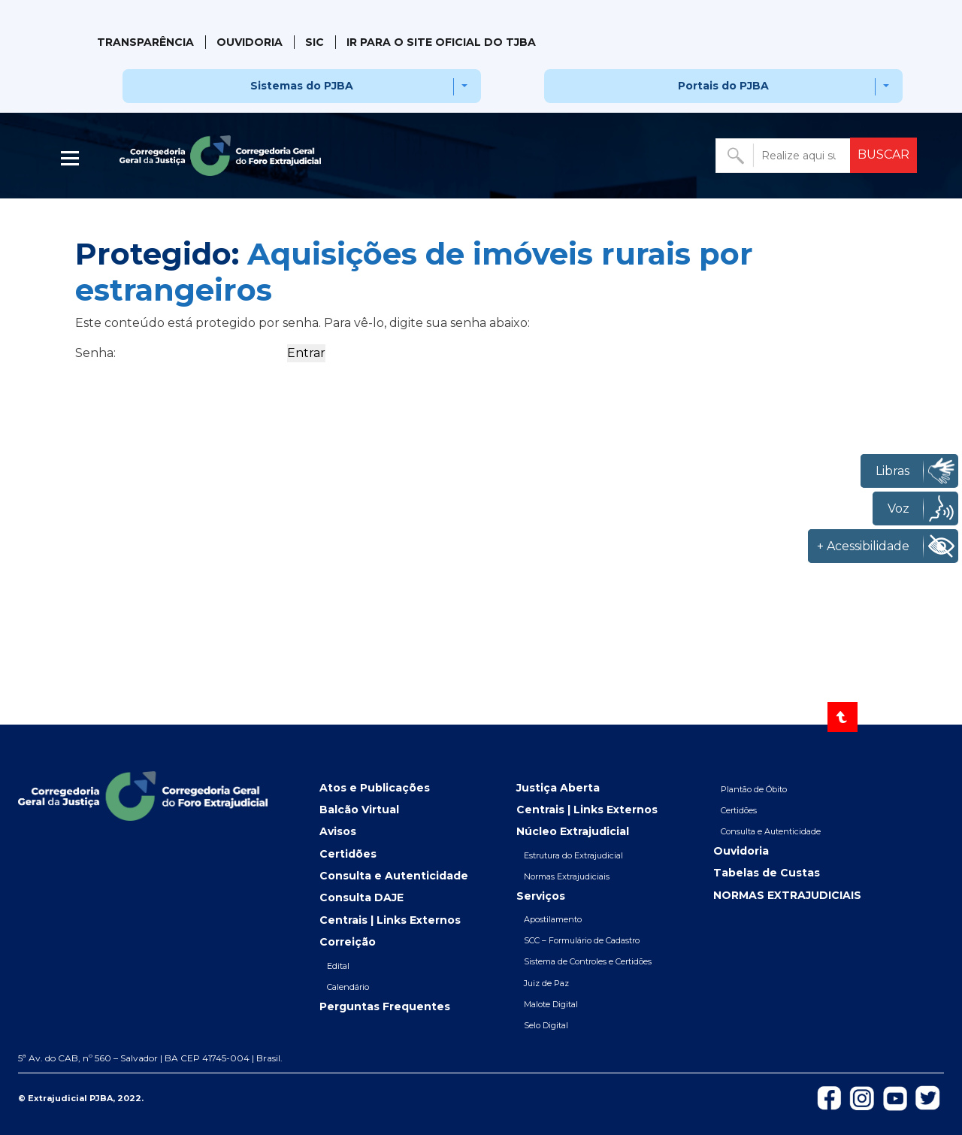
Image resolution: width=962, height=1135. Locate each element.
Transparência (145, 42)
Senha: (179, 353)
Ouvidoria (249, 42)
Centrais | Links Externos (390, 920)
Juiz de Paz (546, 983)
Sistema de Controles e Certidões (588, 961)
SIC (314, 42)
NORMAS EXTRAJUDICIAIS (787, 895)
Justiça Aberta (558, 787)
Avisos (337, 831)
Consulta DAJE (361, 897)
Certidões (348, 854)
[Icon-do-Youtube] (895, 1097)
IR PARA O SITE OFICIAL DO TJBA (441, 42)
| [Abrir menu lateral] (71, 159)
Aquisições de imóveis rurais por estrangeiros (414, 271)
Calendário (348, 987)
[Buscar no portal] (784, 155)
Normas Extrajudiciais (567, 876)
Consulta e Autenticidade (393, 875)
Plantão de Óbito (754, 789)
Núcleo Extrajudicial (572, 831)
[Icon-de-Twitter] (928, 1097)
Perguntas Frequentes (384, 1006)
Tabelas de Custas (766, 872)
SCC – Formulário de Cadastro (582, 940)
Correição (347, 942)
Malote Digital (551, 1004)
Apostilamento (553, 919)
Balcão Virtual (359, 809)
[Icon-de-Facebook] (829, 1097)
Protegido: (414, 272)
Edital (338, 966)
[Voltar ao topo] (842, 717)
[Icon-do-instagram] (862, 1097)
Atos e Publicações (374, 787)
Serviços (540, 896)
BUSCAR (883, 154)
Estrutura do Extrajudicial (573, 855)
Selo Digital (546, 1025)
